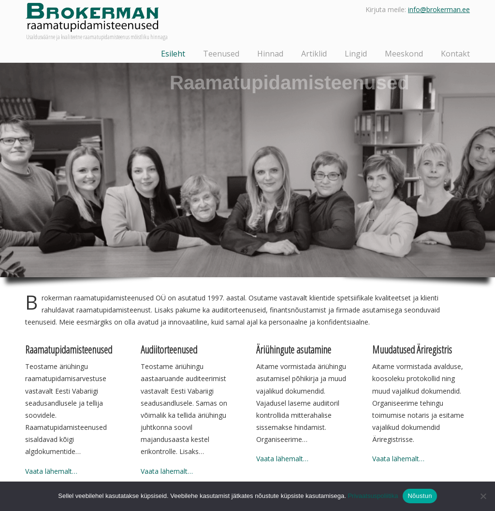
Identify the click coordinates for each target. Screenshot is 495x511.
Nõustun (420, 495)
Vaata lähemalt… (51, 471)
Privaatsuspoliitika (373, 495)
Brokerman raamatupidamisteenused (92, 17)
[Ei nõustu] (483, 496)
